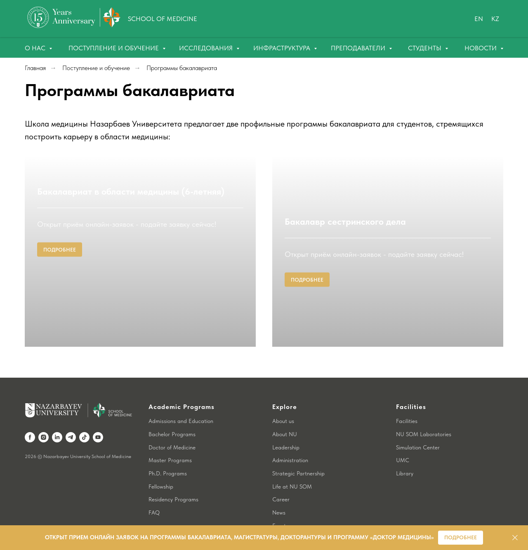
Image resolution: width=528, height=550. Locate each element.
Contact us (285, 520)
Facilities (406, 403)
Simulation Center (418, 429)
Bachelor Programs (172, 416)
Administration (290, 442)
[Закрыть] (515, 538)
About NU (284, 416)
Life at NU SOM (292, 468)
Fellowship (160, 468)
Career (281, 481)
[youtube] (98, 419)
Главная (35, 68)
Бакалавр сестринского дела (345, 294)
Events (280, 507)
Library (404, 455)
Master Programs (170, 442)
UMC (402, 442)
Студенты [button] (425, 48)
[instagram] (43, 419)
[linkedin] (57, 419)
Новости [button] (481, 48)
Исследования (206, 48)
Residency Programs (173, 481)
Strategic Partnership (298, 455)
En (478, 19)
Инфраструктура (282, 48)
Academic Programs (181, 389)
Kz (495, 19)
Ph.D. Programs (167, 455)
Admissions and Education (180, 403)
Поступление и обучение (114, 48)
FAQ (154, 494)
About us (283, 403)
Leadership (285, 429)
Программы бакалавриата (181, 68)
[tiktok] (84, 419)
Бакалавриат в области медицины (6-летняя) (130, 294)
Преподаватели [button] (359, 48)
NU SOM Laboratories (423, 416)
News (278, 494)
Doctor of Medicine (172, 429)
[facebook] (30, 419)
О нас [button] (36, 48)
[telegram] (71, 419)
